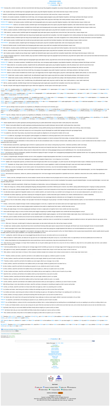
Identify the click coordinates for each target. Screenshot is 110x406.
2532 (39, 89)
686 (9, 89)
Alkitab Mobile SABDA (55, 1)
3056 (107, 89)
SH (56, 343)
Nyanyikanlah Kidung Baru (55, 353)
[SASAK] (53, 3)
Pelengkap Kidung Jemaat (54, 354)
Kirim (17, 331)
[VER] (48, 3)
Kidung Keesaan (55, 351)
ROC (62, 343)
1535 (90, 89)
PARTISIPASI (54, 392)
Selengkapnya (71, 387)
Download (55, 345)
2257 (28, 90)
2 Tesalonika (53, 5)
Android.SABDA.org (55, 360)
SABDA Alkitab (43, 389)
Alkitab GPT (12, 337)
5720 (50, 109)
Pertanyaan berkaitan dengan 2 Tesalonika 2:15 (15, 329)
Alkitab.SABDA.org (55, 359)
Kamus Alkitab (55, 348)
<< (49, 5)
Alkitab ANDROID (55, 346)
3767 (33, 90)
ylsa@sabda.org (55, 400)
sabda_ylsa (38, 387)
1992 (22, 90)
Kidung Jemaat (55, 352)
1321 (78, 89)
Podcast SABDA (54, 389)
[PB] (61, 3)
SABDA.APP (55, 362)
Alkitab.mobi (55, 356)
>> (61, 5)
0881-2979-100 (43, 400)
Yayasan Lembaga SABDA (50, 387)
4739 (33, 89)
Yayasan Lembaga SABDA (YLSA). (50, 397)
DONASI (60, 392)
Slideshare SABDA (66, 389)
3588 (91, 109)
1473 (79, 118)
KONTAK (49, 392)
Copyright (55, 357)
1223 (98, 89)
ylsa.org (65, 400)
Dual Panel (54, 367)
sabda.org (70, 400)
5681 (25, 110)
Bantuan (55, 366)
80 (21, 89)
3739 (66, 89)
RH (59, 343)
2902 (48, 89)
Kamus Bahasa (55, 349)
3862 (59, 89)
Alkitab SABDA (12, 335)
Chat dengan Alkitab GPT (16, 333)
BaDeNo (55, 363)
